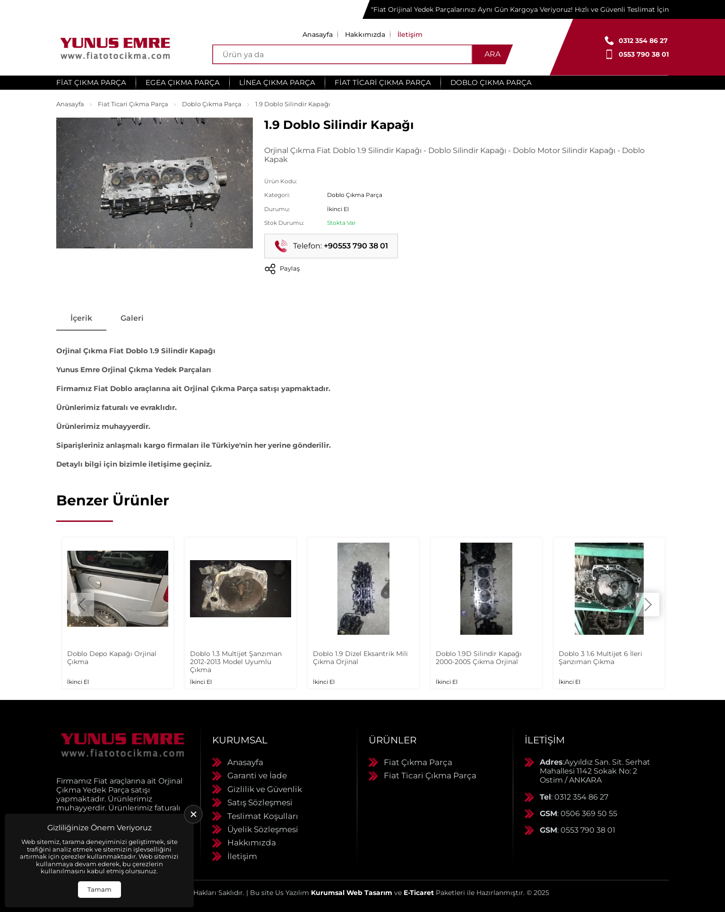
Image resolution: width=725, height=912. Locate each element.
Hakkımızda (365, 34)
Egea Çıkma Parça (183, 82)
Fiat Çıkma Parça (91, 82)
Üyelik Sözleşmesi (262, 829)
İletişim (410, 34)
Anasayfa (317, 34)
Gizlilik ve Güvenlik (264, 789)
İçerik (81, 318)
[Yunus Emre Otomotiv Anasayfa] (115, 47)
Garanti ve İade (257, 775)
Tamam (99, 889)
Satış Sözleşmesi (260, 802)
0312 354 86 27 (643, 40)
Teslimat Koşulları (262, 816)
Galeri (132, 318)
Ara (492, 54)
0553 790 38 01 (644, 54)
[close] (193, 814)
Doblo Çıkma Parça (491, 82)
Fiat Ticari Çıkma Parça (383, 82)
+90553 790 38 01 (356, 245)
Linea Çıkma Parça (277, 82)
